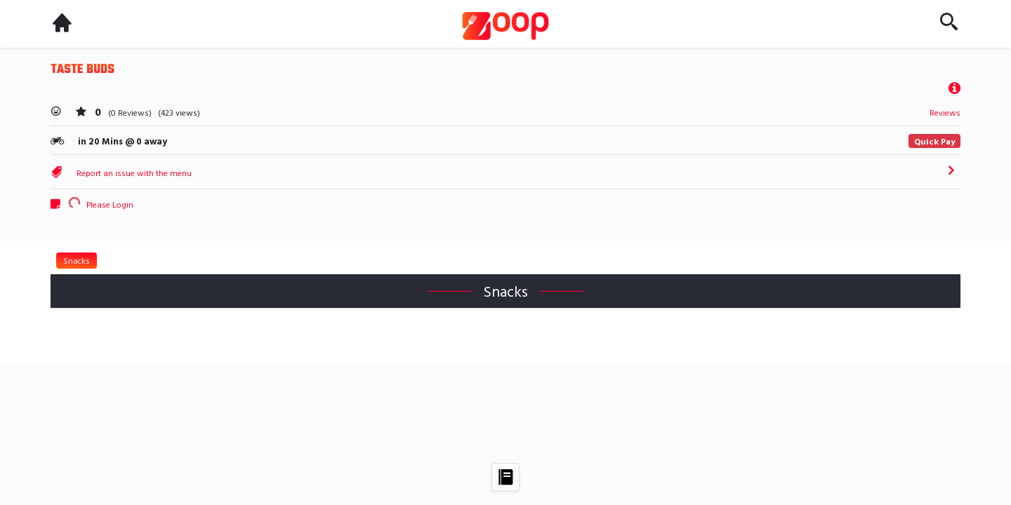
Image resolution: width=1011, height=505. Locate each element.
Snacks (76, 260)
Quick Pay (934, 141)
